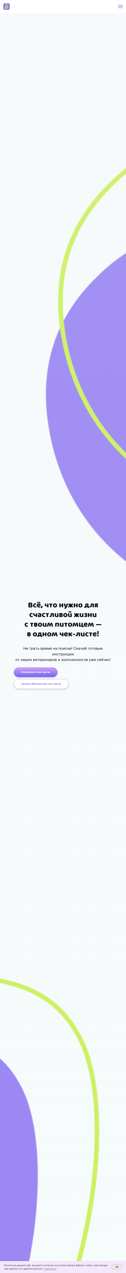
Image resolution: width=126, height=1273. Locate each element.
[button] (41, 684)
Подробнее (50, 1268)
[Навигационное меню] (120, 6)
